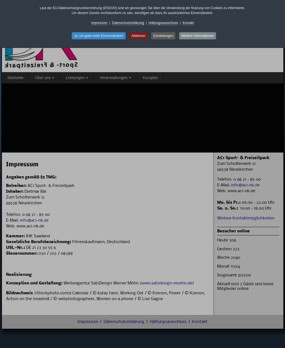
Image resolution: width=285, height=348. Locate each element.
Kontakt (188, 23)
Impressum (99, 23)
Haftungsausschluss (163, 23)
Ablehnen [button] (138, 36)
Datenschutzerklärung (128, 23)
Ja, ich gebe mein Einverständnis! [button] (98, 36)
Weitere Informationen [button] (197, 36)
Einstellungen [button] (163, 36)
